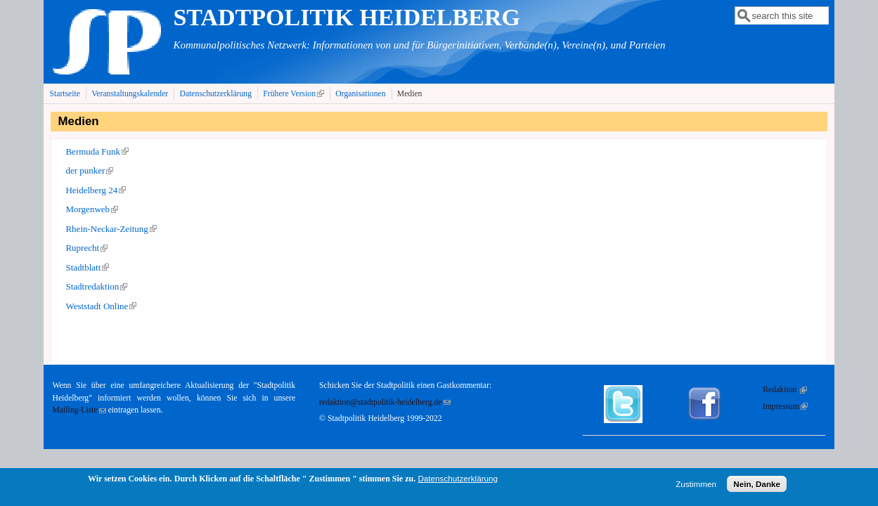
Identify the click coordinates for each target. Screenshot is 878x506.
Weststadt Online (100, 306)
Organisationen (360, 93)
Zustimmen (696, 486)
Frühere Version (295, 93)
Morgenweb (91, 209)
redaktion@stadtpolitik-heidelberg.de (384, 402)
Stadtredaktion (96, 286)
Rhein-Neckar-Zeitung (110, 228)
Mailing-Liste (78, 410)
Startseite (64, 93)
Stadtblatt (87, 267)
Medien (409, 93)
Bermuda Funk (97, 151)
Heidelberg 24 (95, 190)
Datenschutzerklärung (216, 93)
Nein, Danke (756, 486)
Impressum (785, 406)
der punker (89, 170)
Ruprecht (86, 247)
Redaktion (785, 389)
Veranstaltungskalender (129, 93)
